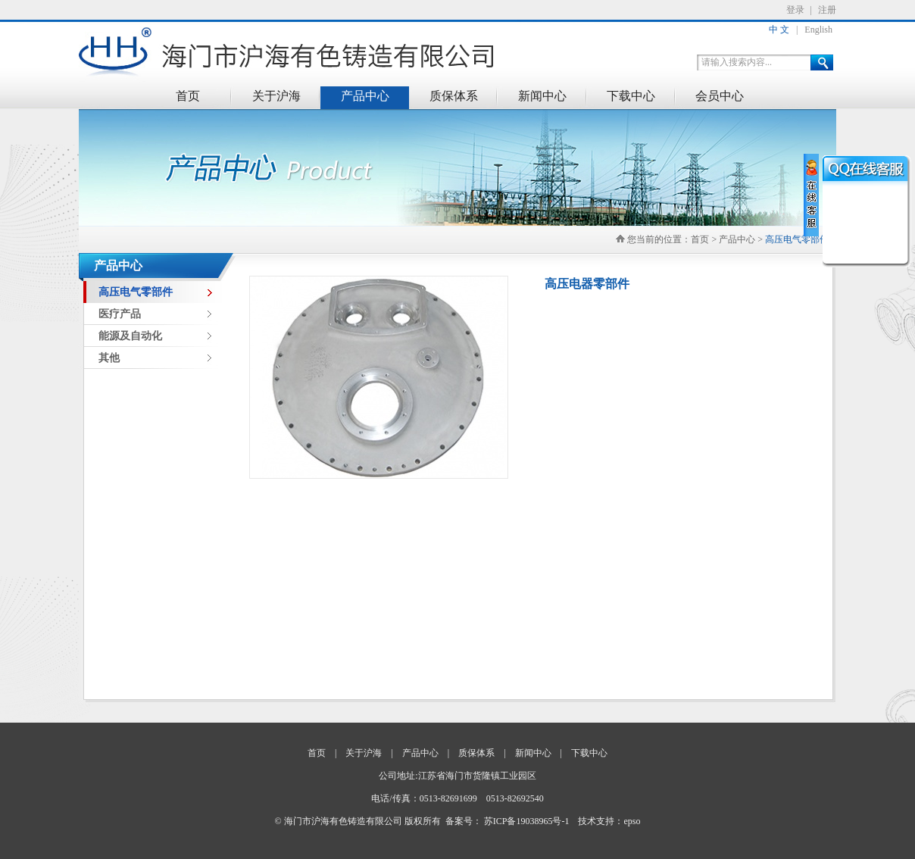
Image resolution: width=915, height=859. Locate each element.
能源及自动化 (130, 336)
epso (631, 821)
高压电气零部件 (797, 239)
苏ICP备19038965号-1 (527, 821)
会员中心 (719, 95)
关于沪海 (276, 95)
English (818, 29)
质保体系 (453, 95)
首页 (188, 95)
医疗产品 (119, 314)
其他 (109, 358)
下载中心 (631, 95)
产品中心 (365, 95)
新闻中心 (542, 95)
